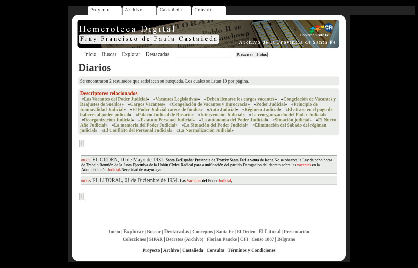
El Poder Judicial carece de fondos (166, 109)
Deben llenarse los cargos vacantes (240, 98)
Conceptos (202, 231)
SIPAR (156, 239)
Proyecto (100, 9)
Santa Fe (225, 231)
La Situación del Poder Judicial (215, 125)
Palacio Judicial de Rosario (165, 114)
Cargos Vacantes (146, 104)
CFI (244, 239)
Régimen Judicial (261, 109)
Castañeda (171, 9)
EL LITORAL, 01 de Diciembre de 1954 (134, 180)
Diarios (94, 67)
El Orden (246, 231)
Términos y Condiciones (251, 250)
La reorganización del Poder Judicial (287, 114)
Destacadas (157, 54)
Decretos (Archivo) (184, 239)
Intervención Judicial (221, 114)
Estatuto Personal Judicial (166, 119)
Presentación (296, 231)
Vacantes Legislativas (177, 98)
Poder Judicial (270, 104)
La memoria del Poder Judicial (144, 125)
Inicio (90, 54)
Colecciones (134, 239)
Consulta (204, 9)
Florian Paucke (222, 239)
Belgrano (286, 239)
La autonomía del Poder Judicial (233, 119)
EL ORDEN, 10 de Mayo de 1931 (127, 160)
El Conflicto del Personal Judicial (137, 130)
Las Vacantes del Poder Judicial (115, 98)
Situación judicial (292, 119)
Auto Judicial (222, 109)
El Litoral (270, 231)
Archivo (134, 9)
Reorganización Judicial (108, 119)
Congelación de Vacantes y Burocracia (210, 104)
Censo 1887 (262, 239)
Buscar (109, 54)
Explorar (131, 54)
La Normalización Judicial (205, 130)
